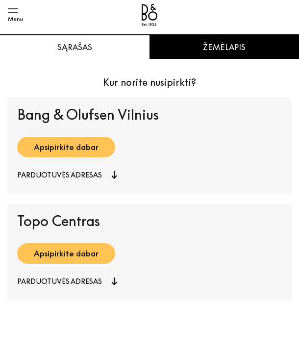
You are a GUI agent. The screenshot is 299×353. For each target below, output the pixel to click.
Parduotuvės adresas (59, 175)
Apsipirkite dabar (66, 147)
